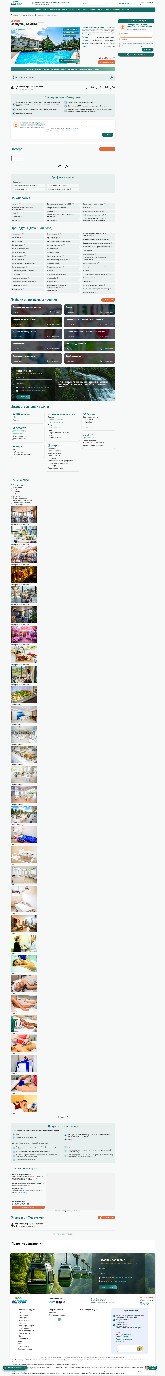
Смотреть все (108, 300)
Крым (64, 9)
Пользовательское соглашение (72, 1357)
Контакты (120, 1342)
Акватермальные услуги (22, 500)
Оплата (125, 9)
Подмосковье (81, 9)
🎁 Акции (116, 9)
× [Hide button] (32, 1365)
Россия (17, 77)
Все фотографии (69, 61)
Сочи (21, 1337)
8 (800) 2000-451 (147, 3)
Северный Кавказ (96, 9)
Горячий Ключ (24, 1339)
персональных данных (72, 128)
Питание (16, 492)
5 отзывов (29, 89)
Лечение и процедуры (21, 502)
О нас (107, 9)
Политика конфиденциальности (50, 1357)
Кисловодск (24, 1316)
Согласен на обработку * (65, 128)
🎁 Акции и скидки (123, 1335)
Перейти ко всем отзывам (63, 1234)
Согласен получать (62, 131)
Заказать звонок (124, 4)
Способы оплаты (122, 1337)
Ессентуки (23, 1318)
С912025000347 (22, 1192)
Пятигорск (23, 1323)
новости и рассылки (68, 131)
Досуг (15, 489)
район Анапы (24, 1329)
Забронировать (106, 62)
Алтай (71, 9)
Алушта (31, 77)
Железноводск (25, 1321)
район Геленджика (26, 1331)
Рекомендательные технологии (94, 1357)
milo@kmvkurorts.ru (122, 1320)
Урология (52, 1313)
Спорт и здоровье (20, 498)
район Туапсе (24, 1334)
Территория (17, 487)
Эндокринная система (57, 1316)
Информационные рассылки (115, 1357)
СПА (14, 494)
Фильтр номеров (107, 149)
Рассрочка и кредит (124, 1340)
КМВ (38, 9)
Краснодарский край (51, 9)
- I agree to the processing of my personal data (76, 133)
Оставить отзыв (107, 1217)
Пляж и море (18, 505)
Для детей (17, 496)
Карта (112, 77)
